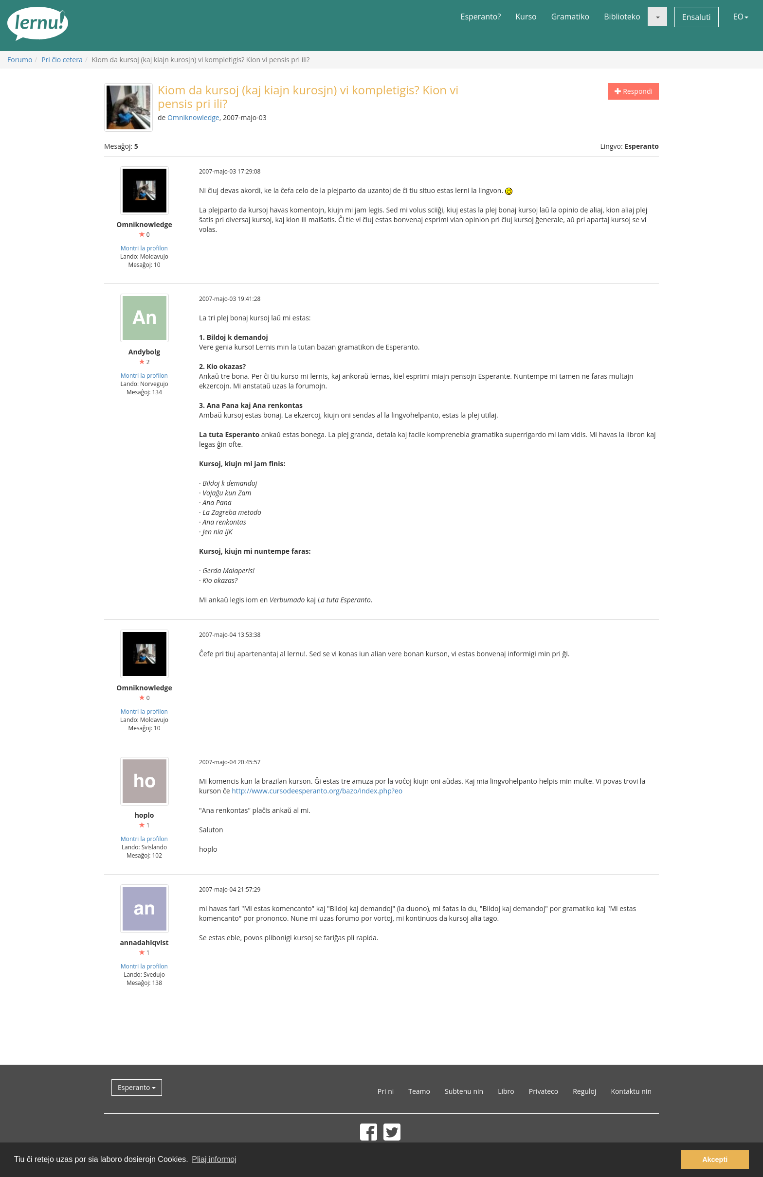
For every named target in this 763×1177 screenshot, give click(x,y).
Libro (506, 1091)
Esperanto (137, 1087)
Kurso (525, 16)
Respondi (634, 91)
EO (740, 16)
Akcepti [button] (714, 1159)
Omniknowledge (193, 117)
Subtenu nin (464, 1091)
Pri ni (386, 1091)
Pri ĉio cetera (62, 59)
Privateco (543, 1091)
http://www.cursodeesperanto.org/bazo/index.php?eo (317, 790)
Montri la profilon (144, 248)
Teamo (419, 1091)
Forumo (19, 59)
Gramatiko (570, 16)
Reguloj (584, 1091)
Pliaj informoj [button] (214, 1159)
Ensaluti (696, 17)
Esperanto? (481, 16)
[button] (657, 16)
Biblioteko (622, 16)
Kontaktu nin (631, 1091)
